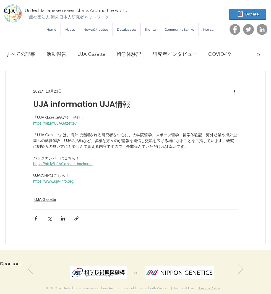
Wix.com (163, 288)
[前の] (30, 269)
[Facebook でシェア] (35, 218)
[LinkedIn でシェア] (63, 218)
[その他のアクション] (234, 91)
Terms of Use (184, 288)
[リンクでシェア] (76, 218)
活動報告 (56, 54)
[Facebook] (235, 29)
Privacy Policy (209, 288)
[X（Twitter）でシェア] (49, 218)
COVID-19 (219, 54)
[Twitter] (248, 29)
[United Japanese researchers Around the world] (87, 10)
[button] (126, 29)
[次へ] (240, 269)
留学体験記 (128, 54)
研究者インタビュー (174, 54)
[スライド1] (135, 273)
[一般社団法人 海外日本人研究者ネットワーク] (81, 17)
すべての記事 (20, 54)
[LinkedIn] (262, 29)
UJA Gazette (91, 54)
